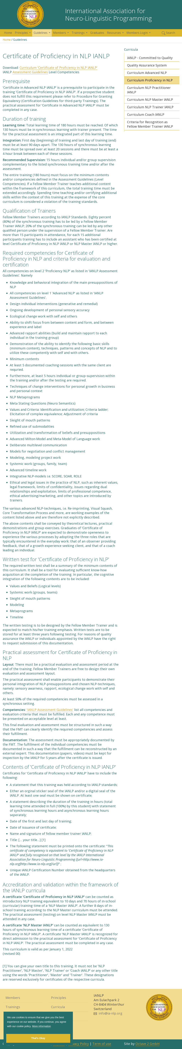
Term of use (101, 1044)
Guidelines (41, 33)
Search (168, 33)
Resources (114, 33)
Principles (22, 33)
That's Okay (38, 1038)
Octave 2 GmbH (147, 1044)
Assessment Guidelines (30, 72)
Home (8, 33)
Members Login (137, 33)
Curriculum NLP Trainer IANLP (150, 107)
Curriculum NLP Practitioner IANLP (149, 89)
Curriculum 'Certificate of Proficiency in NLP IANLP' (58, 67)
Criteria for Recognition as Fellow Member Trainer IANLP (150, 124)
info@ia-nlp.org (110, 1013)
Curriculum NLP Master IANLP (150, 99)
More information (41, 1026)
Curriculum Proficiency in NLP (150, 80)
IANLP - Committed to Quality (150, 58)
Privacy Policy (78, 1044)
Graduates (97, 33)
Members (60, 33)
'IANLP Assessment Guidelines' (50, 710)
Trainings (78, 33)
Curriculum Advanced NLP (147, 73)
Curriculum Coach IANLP (145, 114)
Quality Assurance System (147, 65)
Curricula (58, 1007)
